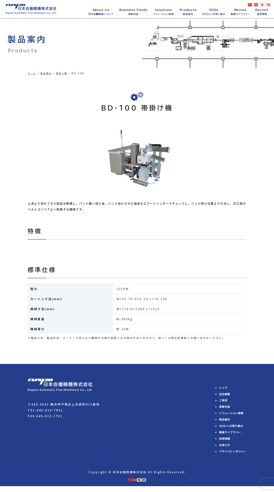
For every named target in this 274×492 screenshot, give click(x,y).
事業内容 (221, 408)
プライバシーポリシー (230, 457)
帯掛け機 (64, 73)
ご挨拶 (220, 402)
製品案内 (48, 73)
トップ (220, 388)
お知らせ (221, 450)
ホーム (32, 73)
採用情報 (221, 443)
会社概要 (221, 395)
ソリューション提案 (229, 415)
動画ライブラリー (227, 436)
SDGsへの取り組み (228, 429)
